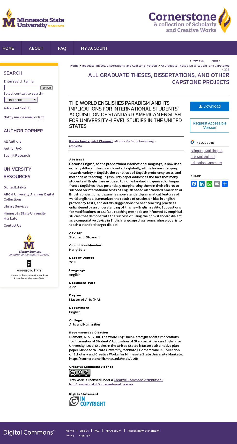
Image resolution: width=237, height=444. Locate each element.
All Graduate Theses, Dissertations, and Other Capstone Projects (158, 78)
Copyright (84, 435)
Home (74, 65)
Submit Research (17, 155)
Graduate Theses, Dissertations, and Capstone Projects (119, 65)
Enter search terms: (19, 81)
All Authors (12, 141)
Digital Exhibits (15, 187)
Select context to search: (23, 93)
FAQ (97, 431)
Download (210, 106)
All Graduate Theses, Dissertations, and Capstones (195, 65)
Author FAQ (13, 148)
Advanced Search (17, 108)
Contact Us (12, 225)
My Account (113, 431)
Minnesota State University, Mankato (25, 216)
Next (215, 61)
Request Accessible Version (210, 125)
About (84, 431)
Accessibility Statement (143, 431)
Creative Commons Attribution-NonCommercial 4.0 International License (116, 382)
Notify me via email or (24, 117)
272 (226, 69)
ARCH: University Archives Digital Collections (29, 197)
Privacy (70, 435)
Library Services (16, 206)
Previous (198, 61)
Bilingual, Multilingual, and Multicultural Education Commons (207, 157)
